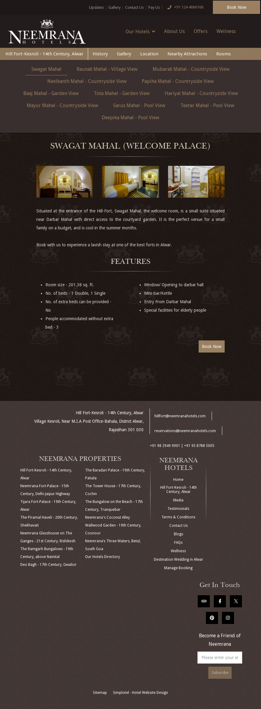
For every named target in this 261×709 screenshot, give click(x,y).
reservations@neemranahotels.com (185, 431)
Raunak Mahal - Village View (107, 69)
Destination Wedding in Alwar (178, 559)
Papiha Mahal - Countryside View (178, 81)
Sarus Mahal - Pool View (139, 105)
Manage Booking (178, 568)
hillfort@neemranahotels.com (180, 416)
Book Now (236, 7)
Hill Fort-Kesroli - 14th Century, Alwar (44, 54)
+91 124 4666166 (184, 7)
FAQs (178, 542)
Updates (96, 7)
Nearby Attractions (187, 54)
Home (178, 480)
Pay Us (154, 7)
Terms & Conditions (178, 517)
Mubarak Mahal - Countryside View (191, 69)
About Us (174, 31)
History (100, 54)
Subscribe (220, 673)
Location (149, 54)
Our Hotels (140, 31)
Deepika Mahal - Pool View (130, 117)
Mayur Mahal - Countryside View (62, 105)
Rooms (223, 54)
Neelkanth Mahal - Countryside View (87, 81)
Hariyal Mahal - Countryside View (201, 93)
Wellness (226, 31)
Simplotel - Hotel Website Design (140, 693)
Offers (200, 31)
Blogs (178, 534)
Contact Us (134, 7)
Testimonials (178, 509)
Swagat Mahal (46, 69)
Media (178, 500)
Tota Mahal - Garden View (122, 93)
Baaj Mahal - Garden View (51, 93)
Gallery (114, 7)
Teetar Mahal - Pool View (207, 105)
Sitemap (100, 693)
